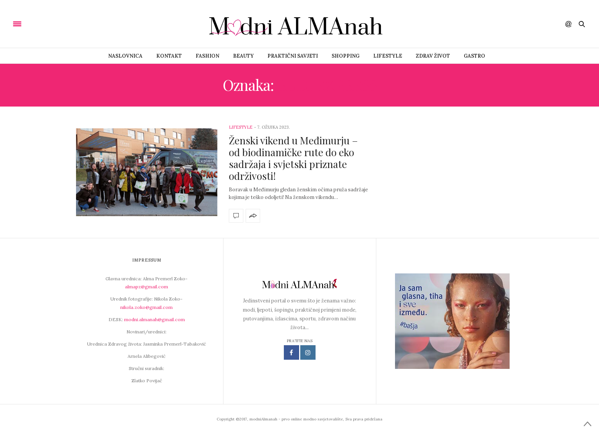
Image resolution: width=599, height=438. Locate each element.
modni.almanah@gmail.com (154, 319)
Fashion (207, 56)
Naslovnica (125, 56)
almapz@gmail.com (146, 286)
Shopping (345, 56)
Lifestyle (387, 56)
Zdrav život (433, 56)
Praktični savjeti (292, 56)
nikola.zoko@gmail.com (146, 307)
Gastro (474, 56)
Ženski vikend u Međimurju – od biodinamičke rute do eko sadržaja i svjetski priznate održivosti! (293, 158)
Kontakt (169, 56)
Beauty (243, 56)
